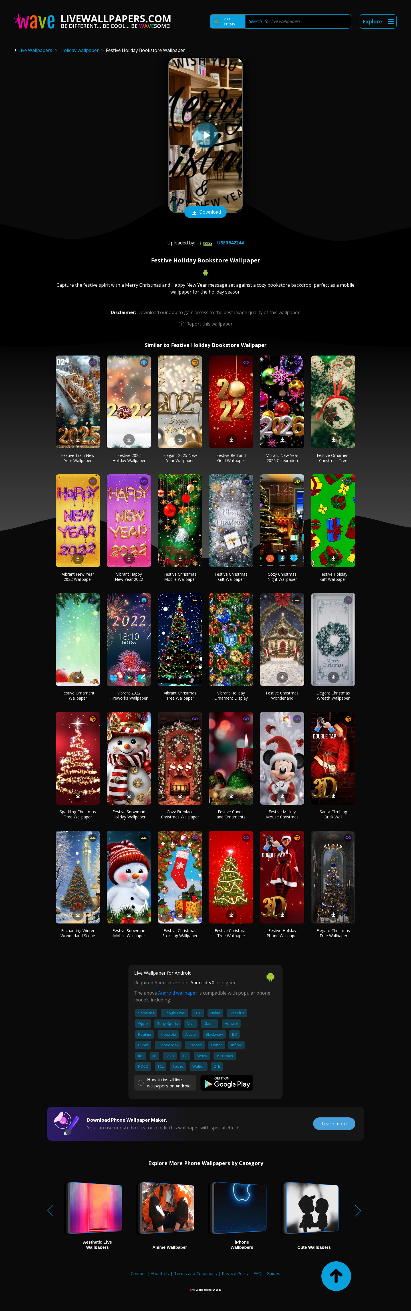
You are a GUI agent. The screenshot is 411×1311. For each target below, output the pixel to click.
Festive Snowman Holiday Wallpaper (129, 814)
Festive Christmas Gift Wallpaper (231, 576)
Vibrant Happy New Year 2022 (129, 576)
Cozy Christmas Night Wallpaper (282, 576)
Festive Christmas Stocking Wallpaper (180, 933)
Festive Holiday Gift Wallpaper (333, 576)
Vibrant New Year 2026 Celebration (282, 458)
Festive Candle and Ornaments (231, 814)
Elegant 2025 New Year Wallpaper (180, 458)
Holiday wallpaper (80, 50)
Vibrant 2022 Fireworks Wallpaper (129, 695)
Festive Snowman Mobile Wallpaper (128, 933)
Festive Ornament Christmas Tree (333, 458)
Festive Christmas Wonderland (282, 695)
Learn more (334, 1124)
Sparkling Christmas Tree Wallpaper (78, 814)
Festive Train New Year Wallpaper (77, 458)
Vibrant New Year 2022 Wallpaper (78, 576)
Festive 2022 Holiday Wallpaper (129, 458)
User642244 (221, 243)
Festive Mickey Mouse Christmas (282, 814)
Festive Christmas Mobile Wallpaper (180, 576)
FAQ (257, 1273)
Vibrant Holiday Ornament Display (231, 695)
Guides (273, 1273)
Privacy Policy (235, 1273)
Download (205, 212)
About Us (160, 1273)
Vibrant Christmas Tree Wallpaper (180, 695)
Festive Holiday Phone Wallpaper (282, 933)
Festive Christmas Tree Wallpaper (231, 933)
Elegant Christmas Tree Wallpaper (333, 933)
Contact (138, 1273)
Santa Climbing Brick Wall (333, 814)
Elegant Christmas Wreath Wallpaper (333, 695)
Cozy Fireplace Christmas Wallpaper (180, 814)
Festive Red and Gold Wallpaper (231, 458)
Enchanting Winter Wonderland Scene (78, 933)
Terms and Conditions (195, 1273)
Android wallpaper (177, 993)
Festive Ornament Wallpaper (77, 695)
